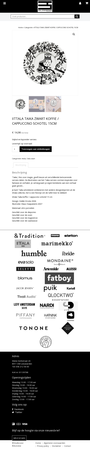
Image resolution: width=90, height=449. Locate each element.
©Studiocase (17, 443)
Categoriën (28, 27)
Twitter (17, 412)
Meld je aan (19, 438)
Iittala (24, 159)
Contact (67, 446)
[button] (73, 34)
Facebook (18, 409)
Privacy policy (43, 446)
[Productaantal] (15, 149)
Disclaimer (56, 446)
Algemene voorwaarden (54, 443)
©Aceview (16, 445)
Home (20, 27)
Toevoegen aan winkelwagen (35, 149)
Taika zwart (31, 159)
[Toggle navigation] (5, 3)
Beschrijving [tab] (20, 165)
